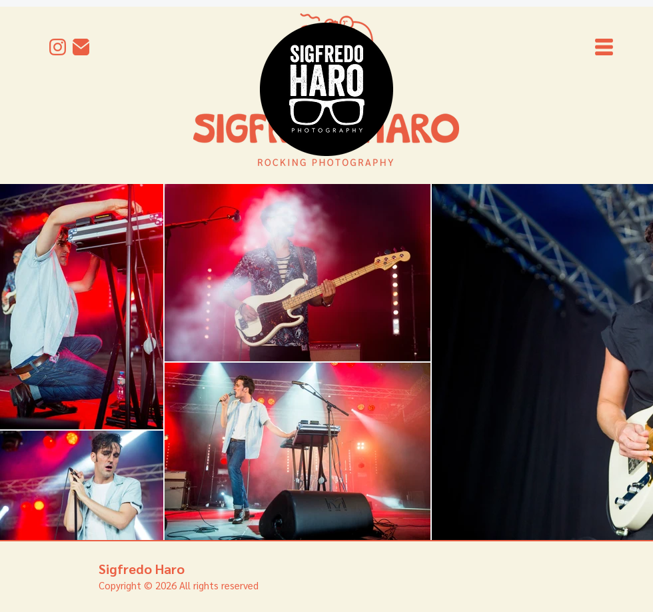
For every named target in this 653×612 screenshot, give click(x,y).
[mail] (81, 47)
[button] (604, 47)
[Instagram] (57, 47)
